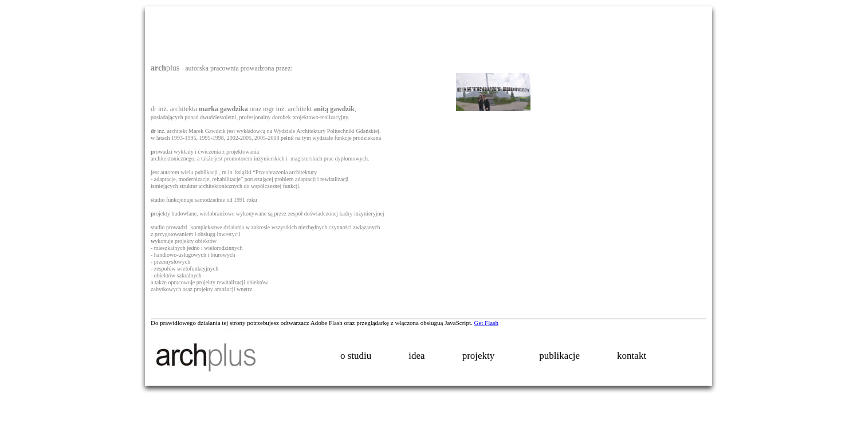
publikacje (559, 355)
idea (416, 355)
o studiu (355, 355)
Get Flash (486, 322)
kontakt (631, 355)
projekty (483, 357)
